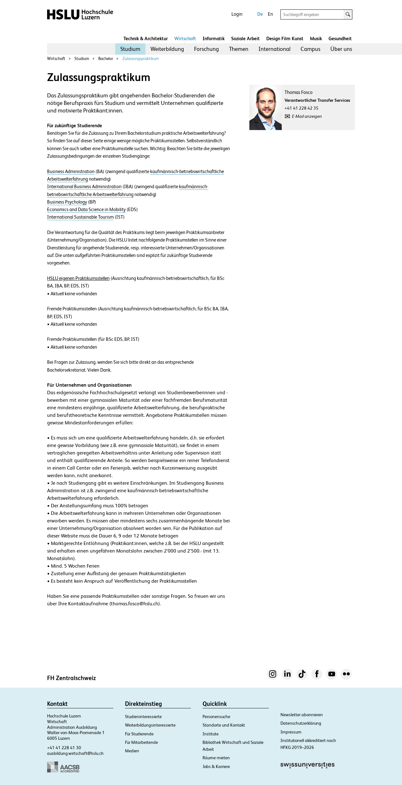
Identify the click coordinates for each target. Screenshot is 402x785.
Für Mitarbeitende (141, 742)
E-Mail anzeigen (307, 116)
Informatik (214, 38)
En (270, 14)
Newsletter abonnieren (301, 714)
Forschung (206, 49)
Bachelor (105, 58)
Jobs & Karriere (216, 766)
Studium (130, 49)
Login (236, 14)
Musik (316, 38)
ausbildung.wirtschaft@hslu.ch (75, 753)
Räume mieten (216, 757)
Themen (238, 49)
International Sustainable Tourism (80, 217)
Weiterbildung (167, 49)
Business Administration (71, 171)
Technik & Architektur (145, 38)
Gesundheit (340, 38)
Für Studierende (139, 733)
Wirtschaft (185, 38)
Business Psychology (67, 201)
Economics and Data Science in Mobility (86, 209)
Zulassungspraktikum (140, 58)
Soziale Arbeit (245, 38)
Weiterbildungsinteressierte (150, 725)
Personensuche (216, 716)
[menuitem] (130, 49)
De (260, 14)
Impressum (291, 731)
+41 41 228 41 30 (64, 747)
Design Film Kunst (284, 38)
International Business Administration (84, 186)
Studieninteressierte (143, 716)
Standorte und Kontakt (224, 725)
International (274, 49)
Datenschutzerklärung (300, 723)
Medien (132, 750)
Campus (310, 49)
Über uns (341, 49)
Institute (211, 733)
